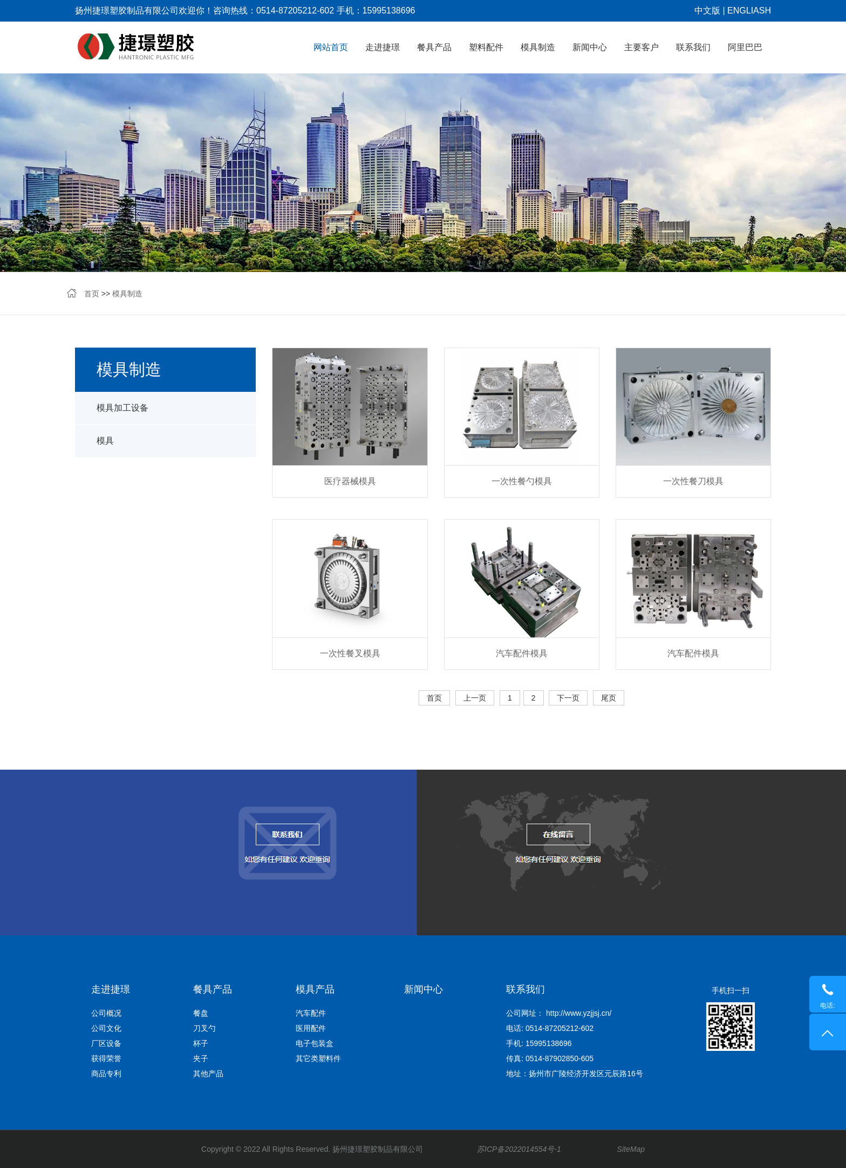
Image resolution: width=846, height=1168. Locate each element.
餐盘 (200, 1013)
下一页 (568, 698)
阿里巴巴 (745, 47)
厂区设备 (106, 1043)
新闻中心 (589, 47)
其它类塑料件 (318, 1058)
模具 (105, 440)
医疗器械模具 (350, 481)
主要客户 (641, 47)
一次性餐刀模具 (693, 481)
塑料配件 (486, 47)
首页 (91, 293)
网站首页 (330, 47)
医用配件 (311, 1028)
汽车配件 (311, 1013)
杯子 (200, 1043)
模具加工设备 (122, 407)
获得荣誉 (106, 1058)
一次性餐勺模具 (522, 481)
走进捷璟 (382, 47)
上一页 (474, 698)
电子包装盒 (314, 1043)
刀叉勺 (204, 1028)
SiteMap (631, 1149)
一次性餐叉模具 (350, 653)
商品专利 (106, 1073)
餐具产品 (434, 47)
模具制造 (538, 47)
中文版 (707, 10)
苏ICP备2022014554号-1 (519, 1149)
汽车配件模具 (522, 653)
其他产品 (208, 1073)
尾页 (608, 698)
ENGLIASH (749, 10)
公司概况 (106, 1013)
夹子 (200, 1058)
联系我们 (693, 47)
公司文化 (106, 1028)
